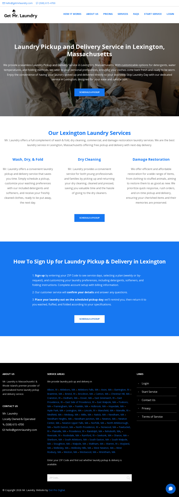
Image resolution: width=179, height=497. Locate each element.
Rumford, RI (88, 435)
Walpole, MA (79, 443)
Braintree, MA (54, 393)
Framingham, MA (63, 406)
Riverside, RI (53, 435)
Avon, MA (106, 389)
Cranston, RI (54, 398)
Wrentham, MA (107, 452)
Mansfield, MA (105, 410)
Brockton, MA (85, 393)
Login (145, 383)
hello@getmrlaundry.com (19, 3)
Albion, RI (52, 389)
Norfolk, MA (97, 422)
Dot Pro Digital (57, 490)
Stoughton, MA (62, 443)
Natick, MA (100, 414)
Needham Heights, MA (59, 418)
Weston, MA (70, 452)
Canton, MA (102, 393)
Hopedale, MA (116, 406)
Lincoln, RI (89, 410)
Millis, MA (86, 414)
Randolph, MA (94, 431)
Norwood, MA (108, 427)
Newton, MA (109, 418)
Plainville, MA (59, 431)
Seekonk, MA (104, 435)
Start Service (149, 392)
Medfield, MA (54, 414)
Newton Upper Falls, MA (75, 422)
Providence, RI (76, 431)
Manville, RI (122, 410)
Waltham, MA (96, 443)
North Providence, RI (87, 427)
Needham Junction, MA (86, 418)
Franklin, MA (81, 406)
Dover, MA (86, 398)
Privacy (146, 408)
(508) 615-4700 (47, 3)
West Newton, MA (104, 447)
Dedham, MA (70, 398)
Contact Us (148, 400)
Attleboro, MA (67, 389)
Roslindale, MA (71, 435)
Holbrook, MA (98, 406)
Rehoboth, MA (112, 431)
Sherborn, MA (54, 439)
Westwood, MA (88, 452)
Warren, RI (111, 443)
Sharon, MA (120, 435)
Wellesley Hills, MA (81, 447)
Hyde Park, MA (55, 410)
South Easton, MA (99, 439)
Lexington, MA (74, 410)
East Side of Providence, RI (79, 402)
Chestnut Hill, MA (120, 393)
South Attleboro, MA (76, 439)
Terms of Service (152, 416)
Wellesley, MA (61, 447)
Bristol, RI (70, 393)
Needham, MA (116, 414)
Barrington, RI (121, 389)
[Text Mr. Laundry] (171, 489)
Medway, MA (71, 414)
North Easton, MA (63, 427)
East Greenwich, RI (104, 398)
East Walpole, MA (106, 402)
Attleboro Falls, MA (88, 389)
